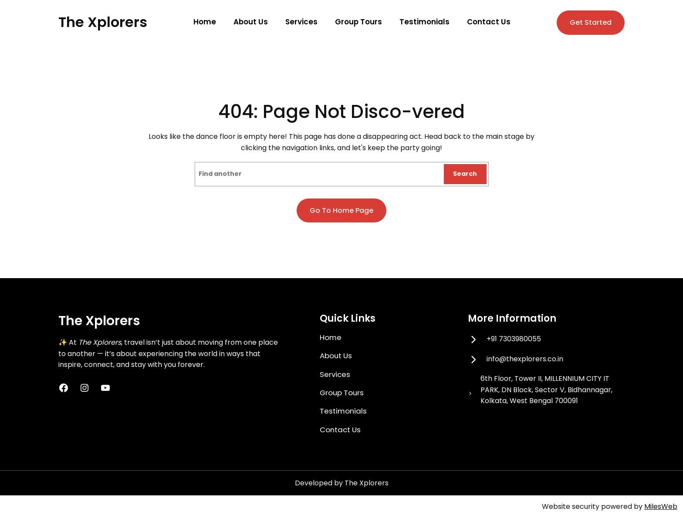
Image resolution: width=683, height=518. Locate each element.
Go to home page (341, 210)
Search (465, 173)
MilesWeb (660, 506)
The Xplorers (102, 22)
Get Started (591, 22)
